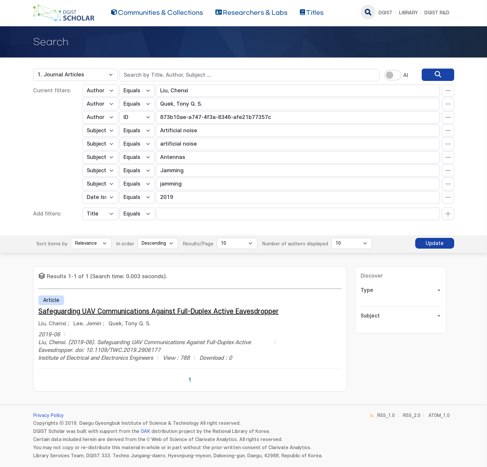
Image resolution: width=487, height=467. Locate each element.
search (368, 12)
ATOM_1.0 (439, 415)
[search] (438, 75)
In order (125, 244)
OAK (145, 431)
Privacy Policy (48, 415)
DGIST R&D (436, 13)
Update (434, 243)
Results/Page (198, 244)
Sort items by (52, 244)
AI (405, 75)
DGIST (385, 13)
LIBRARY (408, 13)
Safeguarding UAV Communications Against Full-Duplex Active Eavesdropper (158, 311)
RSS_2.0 (411, 415)
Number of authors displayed (295, 244)
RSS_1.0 (386, 415)
